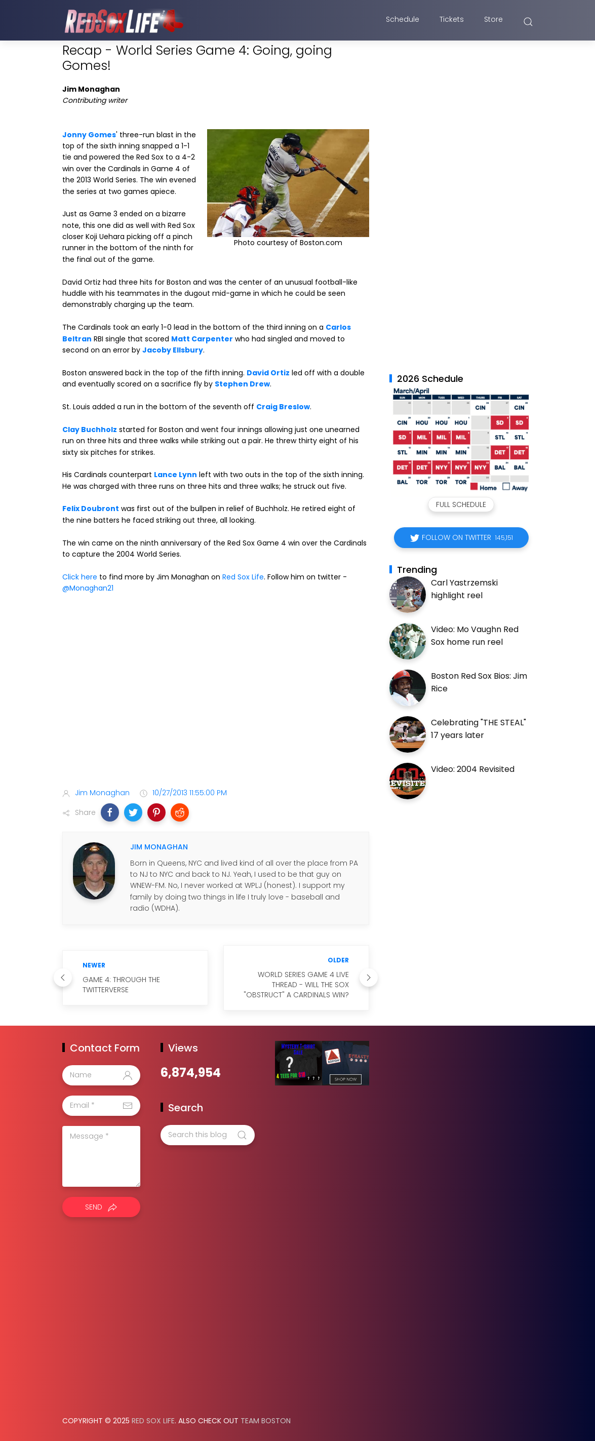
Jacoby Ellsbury (172, 350)
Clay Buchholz (89, 429)
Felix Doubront (90, 508)
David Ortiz (268, 373)
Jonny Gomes (89, 135)
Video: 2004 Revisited (472, 769)
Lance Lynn (175, 475)
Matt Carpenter (202, 339)
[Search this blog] (208, 1135)
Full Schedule (461, 504)
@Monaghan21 (87, 588)
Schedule (402, 22)
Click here (79, 577)
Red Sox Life (243, 577)
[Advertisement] (215, 700)
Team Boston (266, 1421)
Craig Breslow (283, 407)
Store (493, 22)
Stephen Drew (242, 384)
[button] (110, 812)
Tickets (452, 22)
